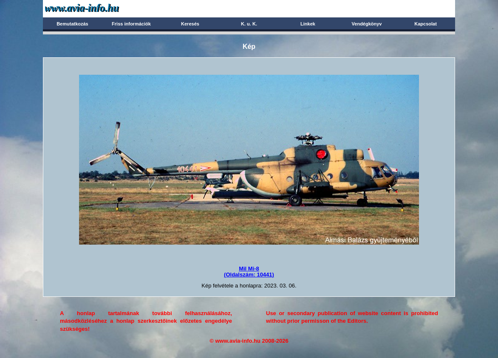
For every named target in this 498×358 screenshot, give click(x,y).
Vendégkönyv (367, 23)
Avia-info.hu (96, 8)
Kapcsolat (425, 23)
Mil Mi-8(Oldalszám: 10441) (249, 271)
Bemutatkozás (72, 23)
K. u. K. (249, 23)
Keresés (190, 23)
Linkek (307, 23)
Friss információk (131, 23)
